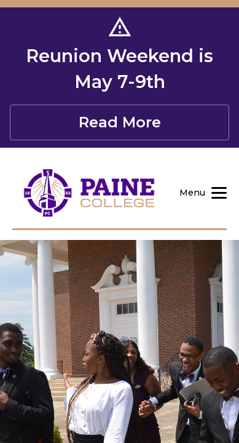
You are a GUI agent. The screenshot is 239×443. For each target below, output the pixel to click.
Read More (120, 122)
